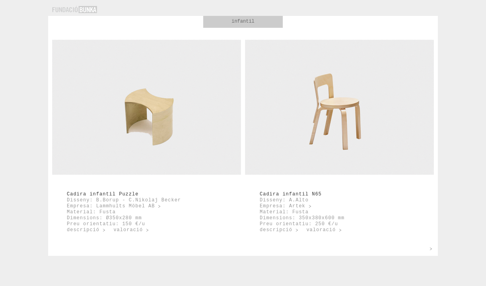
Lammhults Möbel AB (125, 206)
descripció (83, 230)
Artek (297, 206)
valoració (128, 230)
